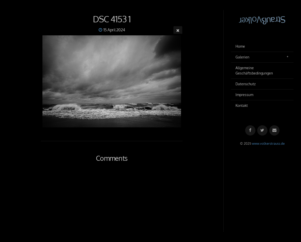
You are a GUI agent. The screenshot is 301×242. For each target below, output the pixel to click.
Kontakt (241, 105)
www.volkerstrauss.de (268, 143)
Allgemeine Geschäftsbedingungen (254, 70)
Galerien (242, 57)
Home (240, 46)
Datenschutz (245, 84)
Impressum (244, 95)
